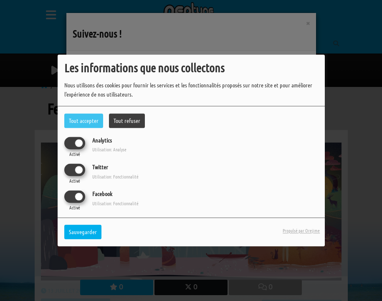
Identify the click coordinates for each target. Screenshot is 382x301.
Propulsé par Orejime (301, 230)
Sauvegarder (83, 232)
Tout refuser (127, 120)
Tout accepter (84, 120)
